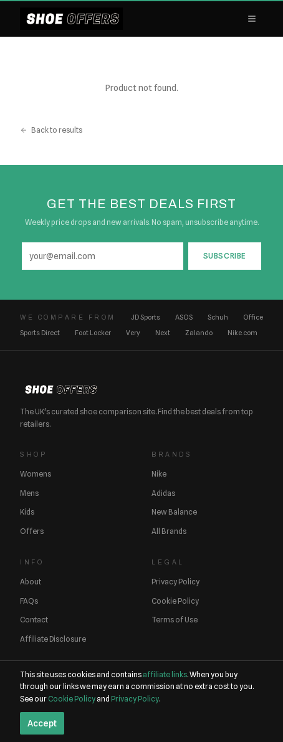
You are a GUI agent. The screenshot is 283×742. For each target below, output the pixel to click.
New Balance (174, 511)
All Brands (168, 531)
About (30, 581)
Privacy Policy (175, 581)
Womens (35, 473)
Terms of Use (174, 619)
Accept (42, 723)
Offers (32, 531)
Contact (34, 619)
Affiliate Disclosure (53, 639)
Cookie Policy (175, 601)
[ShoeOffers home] (71, 18)
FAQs (29, 601)
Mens (29, 493)
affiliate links (165, 674)
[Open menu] (252, 18)
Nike (158, 473)
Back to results (51, 130)
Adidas (163, 493)
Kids (27, 511)
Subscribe (224, 255)
